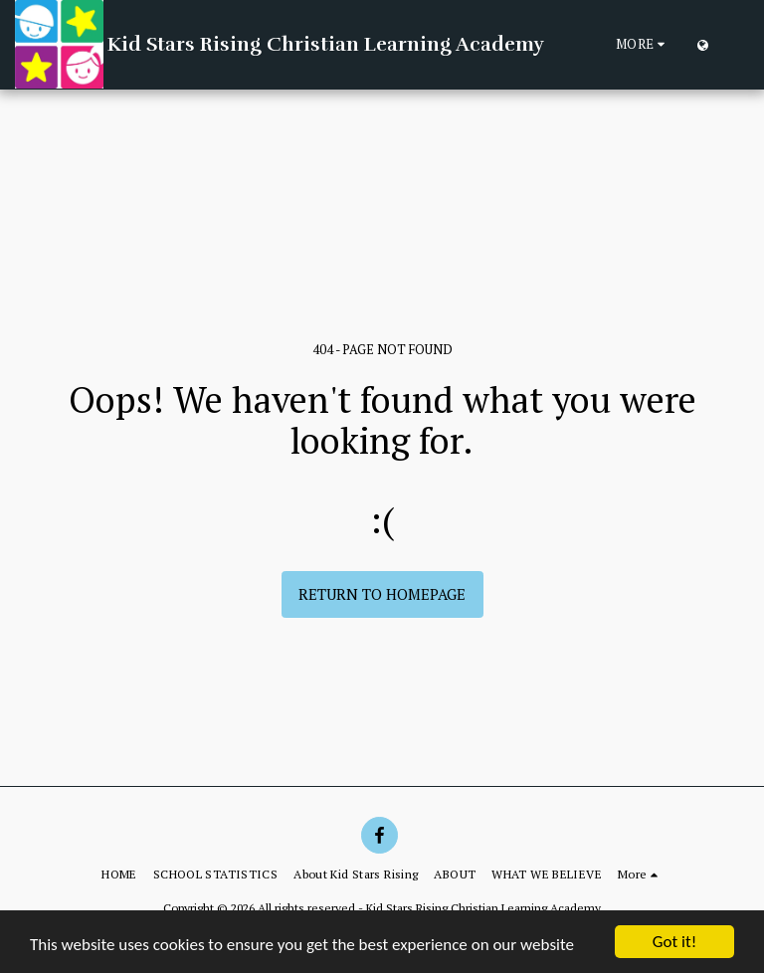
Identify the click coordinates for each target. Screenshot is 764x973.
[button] (733, 45)
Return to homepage (382, 594)
